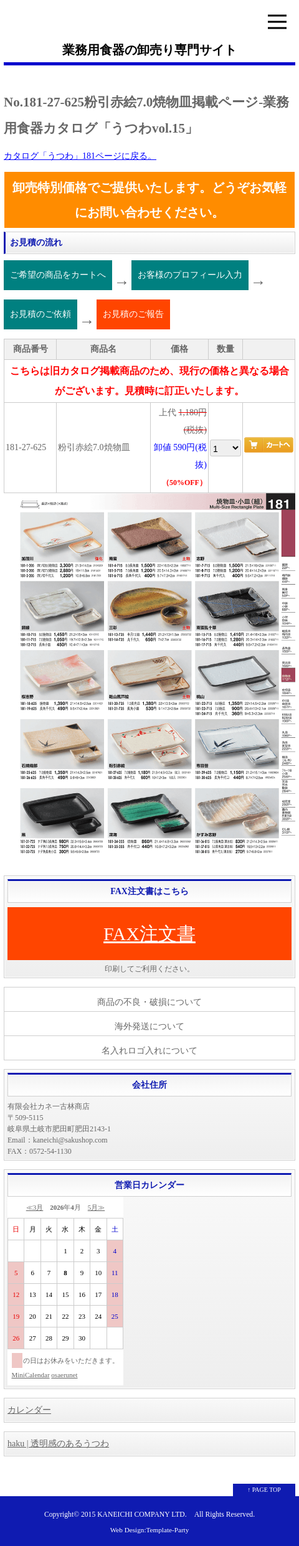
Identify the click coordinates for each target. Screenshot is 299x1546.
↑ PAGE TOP (264, 1489)
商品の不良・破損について (149, 1002)
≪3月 (35, 1207)
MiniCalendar (31, 1375)
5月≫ (96, 1207)
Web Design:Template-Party (149, 1530)
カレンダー (29, 1410)
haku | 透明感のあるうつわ (58, 1443)
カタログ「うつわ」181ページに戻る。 (80, 156)
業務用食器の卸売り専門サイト (149, 50)
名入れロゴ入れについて (149, 1050)
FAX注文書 (149, 933)
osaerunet (64, 1375)
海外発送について (149, 1026)
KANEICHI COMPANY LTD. (141, 1515)
